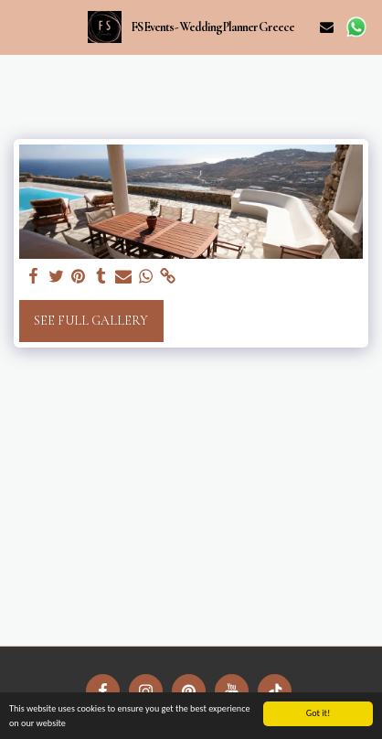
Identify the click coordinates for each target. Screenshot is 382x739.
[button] (20, 26)
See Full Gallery (91, 320)
